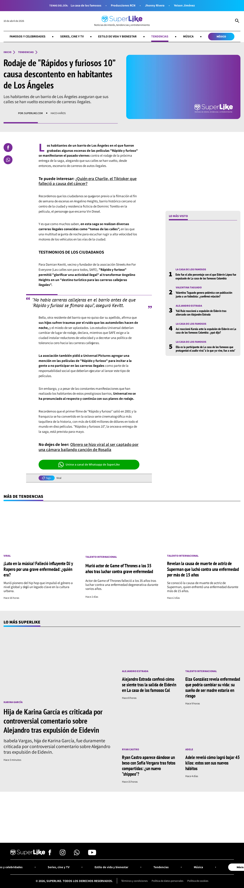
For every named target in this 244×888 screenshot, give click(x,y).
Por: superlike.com (30, 113)
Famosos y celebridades (27, 36)
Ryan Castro (130, 749)
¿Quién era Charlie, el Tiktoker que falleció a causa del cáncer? (88, 181)
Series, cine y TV (72, 36)
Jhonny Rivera (154, 5)
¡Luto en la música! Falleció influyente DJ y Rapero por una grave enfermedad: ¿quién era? (38, 569)
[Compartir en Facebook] (8, 147)
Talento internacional (101, 556)
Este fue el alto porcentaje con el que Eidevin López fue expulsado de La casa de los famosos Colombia (206, 276)
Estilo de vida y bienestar (117, 36)
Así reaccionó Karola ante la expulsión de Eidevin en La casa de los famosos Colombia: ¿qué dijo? (206, 330)
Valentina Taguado (189, 287)
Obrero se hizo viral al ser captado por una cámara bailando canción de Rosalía (89, 447)
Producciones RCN (123, 5)
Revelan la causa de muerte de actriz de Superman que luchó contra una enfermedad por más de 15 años (203, 569)
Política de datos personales (168, 881)
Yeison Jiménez (184, 5)
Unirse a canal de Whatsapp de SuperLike (89, 464)
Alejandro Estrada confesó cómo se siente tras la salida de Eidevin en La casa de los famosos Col (149, 684)
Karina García (13, 702)
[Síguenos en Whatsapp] (77, 854)
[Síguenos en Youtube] (92, 854)
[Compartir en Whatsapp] (8, 159)
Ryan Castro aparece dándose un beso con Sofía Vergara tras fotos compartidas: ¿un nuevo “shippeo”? (148, 765)
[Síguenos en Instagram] (62, 854)
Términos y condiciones (134, 881)
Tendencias (160, 36)
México (221, 36)
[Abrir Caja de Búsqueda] (237, 21)
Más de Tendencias (23, 496)
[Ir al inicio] (122, 21)
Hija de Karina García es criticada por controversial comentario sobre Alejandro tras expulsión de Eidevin (53, 721)
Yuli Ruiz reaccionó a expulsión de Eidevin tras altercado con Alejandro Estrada (201, 312)
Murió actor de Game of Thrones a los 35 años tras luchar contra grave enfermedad (119, 568)
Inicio (7, 52)
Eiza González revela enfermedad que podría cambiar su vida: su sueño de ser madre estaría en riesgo (212, 687)
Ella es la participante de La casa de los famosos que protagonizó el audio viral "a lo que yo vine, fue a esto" (205, 349)
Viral (58, 478)
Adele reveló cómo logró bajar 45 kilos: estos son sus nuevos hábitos (212, 762)
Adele (189, 749)
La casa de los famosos (86, 5)
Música (188, 36)
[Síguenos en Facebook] (49, 854)
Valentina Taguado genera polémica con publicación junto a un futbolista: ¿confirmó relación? (204, 294)
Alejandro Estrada (189, 305)
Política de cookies (198, 881)
